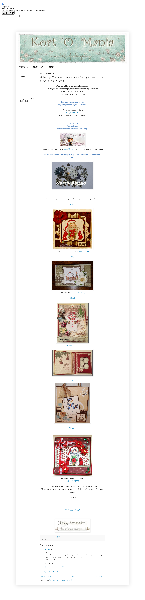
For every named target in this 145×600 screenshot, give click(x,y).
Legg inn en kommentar (52, 572)
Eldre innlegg (99, 576)
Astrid (72, 204)
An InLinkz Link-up (72, 510)
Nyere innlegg (46, 576)
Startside (23, 66)
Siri (72, 380)
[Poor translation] (11, 13)
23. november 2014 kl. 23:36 (55, 567)
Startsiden (73, 576)
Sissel (72, 298)
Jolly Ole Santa (85, 251)
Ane (72, 257)
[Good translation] (5, 13)
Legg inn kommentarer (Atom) (60, 580)
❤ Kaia (47, 550)
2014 (48, 539)
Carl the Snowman (73, 345)
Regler (51, 66)
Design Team (38, 66)
